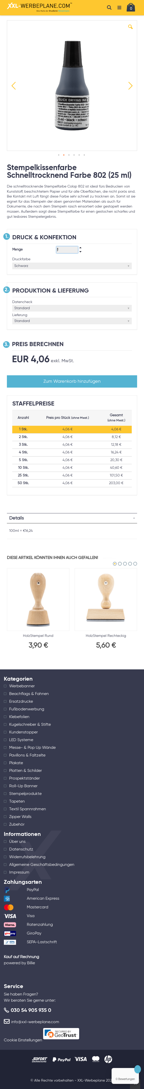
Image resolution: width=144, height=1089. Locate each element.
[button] (130, 30)
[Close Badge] (137, 1069)
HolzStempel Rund (38, 636)
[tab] (72, 518)
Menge (17, 249)
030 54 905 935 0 (31, 1010)
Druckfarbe (21, 259)
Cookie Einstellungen (23, 1040)
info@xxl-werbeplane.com (35, 1022)
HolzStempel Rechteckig (106, 636)
